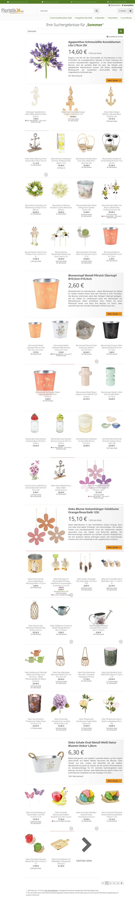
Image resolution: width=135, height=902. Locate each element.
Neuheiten (113, 18)
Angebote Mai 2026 (83, 18)
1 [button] (106, 883)
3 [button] (114, 883)
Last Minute (126, 18)
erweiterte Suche (115, 36)
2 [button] (110, 883)
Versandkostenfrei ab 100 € (18, 2)
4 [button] (117, 883)
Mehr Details (114, 80)
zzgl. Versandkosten (51, 890)
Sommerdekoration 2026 (61, 18)
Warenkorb (114, 5)
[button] (122, 883)
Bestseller (99, 18)
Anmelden (127, 5)
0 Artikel (122, 11)
